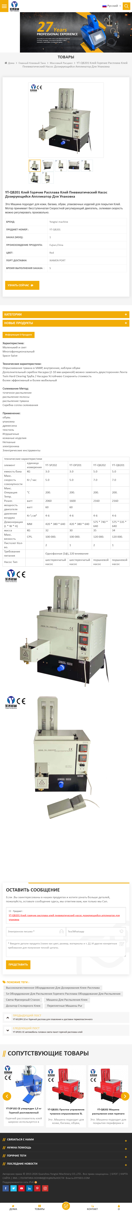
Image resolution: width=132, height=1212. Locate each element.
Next (125, 1103)
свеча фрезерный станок (23, 1007)
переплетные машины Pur (64, 1013)
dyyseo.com (82, 1185)
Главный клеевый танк (32, 70)
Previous (7, 1103)
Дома (9, 70)
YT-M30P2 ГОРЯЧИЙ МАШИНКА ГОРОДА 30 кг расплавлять (23, 1119)
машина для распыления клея (66, 1007)
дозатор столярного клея (23, 1013)
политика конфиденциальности (42, 1185)
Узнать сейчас (18, 292)
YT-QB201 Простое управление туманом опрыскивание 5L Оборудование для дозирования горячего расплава (108, 1119)
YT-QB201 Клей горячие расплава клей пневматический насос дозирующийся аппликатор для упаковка (64, 924)
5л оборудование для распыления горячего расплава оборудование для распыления (63, 1001)
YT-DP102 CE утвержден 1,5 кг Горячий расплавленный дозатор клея (66, 1118)
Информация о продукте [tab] (18, 342)
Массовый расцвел (61, 70)
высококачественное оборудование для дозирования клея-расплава (53, 995)
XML (15, 1185)
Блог (115, 1181)
